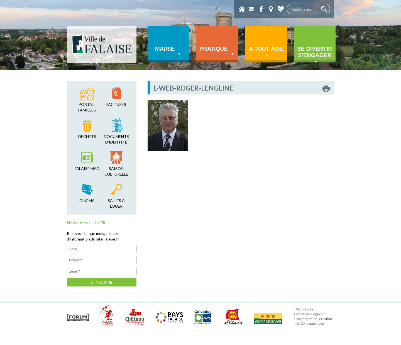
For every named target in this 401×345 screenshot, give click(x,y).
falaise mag (87, 168)
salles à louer (116, 203)
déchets (87, 136)
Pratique (217, 51)
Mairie (168, 51)
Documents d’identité (116, 139)
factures (116, 104)
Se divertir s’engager (314, 54)
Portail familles (87, 107)
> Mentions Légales (308, 314)
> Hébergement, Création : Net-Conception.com (313, 321)
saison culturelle (116, 171)
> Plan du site (303, 309)
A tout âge (266, 52)
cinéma (87, 200)
